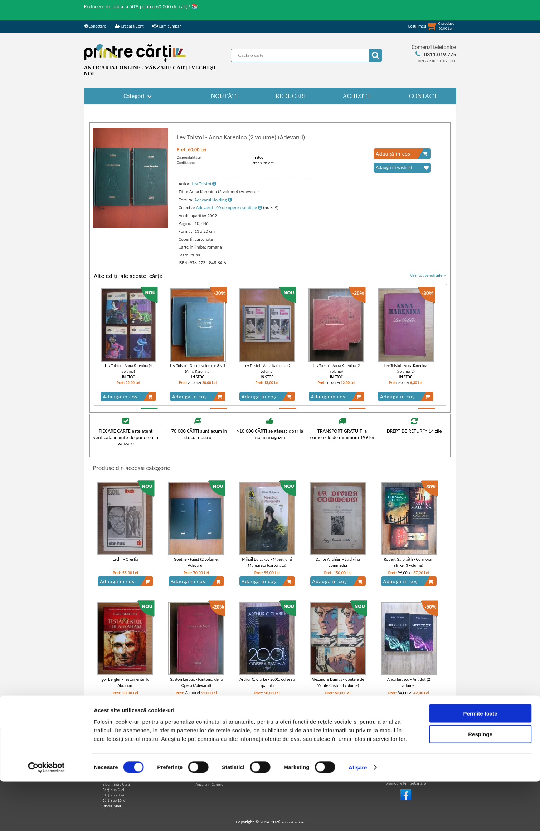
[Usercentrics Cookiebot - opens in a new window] (46, 817)
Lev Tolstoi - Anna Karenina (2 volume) (267, 368)
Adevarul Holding (213, 199)
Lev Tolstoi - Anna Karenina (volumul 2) (405, 368)
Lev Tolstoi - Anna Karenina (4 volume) (128, 368)
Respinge (480, 784)
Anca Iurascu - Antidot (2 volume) (408, 682)
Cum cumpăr (166, 26)
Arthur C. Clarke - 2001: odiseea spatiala (267, 682)
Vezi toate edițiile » (428, 275)
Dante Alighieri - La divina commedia (338, 562)
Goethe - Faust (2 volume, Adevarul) (196, 562)
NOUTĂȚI (224, 96)
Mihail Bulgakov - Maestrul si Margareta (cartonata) (267, 562)
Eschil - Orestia (125, 559)
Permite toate (480, 762)
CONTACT (423, 96)
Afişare (358, 817)
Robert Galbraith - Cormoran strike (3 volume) (409, 562)
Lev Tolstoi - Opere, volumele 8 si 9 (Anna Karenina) (197, 368)
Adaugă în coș (402, 153)
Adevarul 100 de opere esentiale (229, 207)
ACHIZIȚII (356, 96)
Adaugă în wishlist (402, 167)
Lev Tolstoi (203, 183)
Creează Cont (129, 26)
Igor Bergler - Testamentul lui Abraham (125, 682)
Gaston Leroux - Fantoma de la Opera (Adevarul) (196, 682)
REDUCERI (291, 96)
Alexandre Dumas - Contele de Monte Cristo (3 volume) (338, 682)
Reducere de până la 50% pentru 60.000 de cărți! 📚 (141, 6)
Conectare (95, 26)
